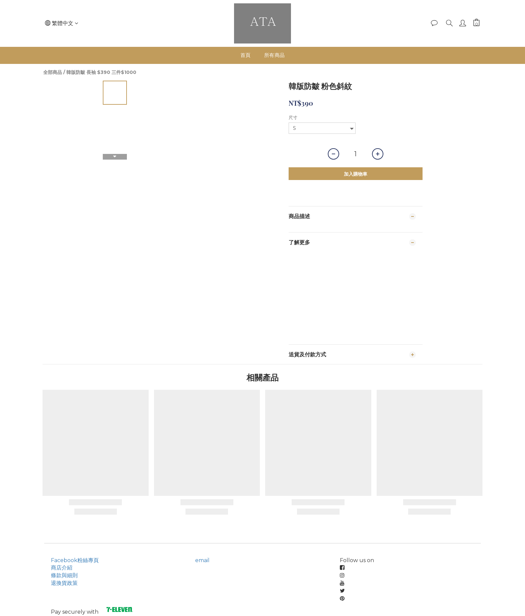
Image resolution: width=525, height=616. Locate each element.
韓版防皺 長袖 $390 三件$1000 (101, 72)
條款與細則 (64, 575)
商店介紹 (61, 567)
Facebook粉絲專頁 (75, 560)
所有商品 (274, 55)
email (202, 560)
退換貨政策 (64, 583)
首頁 (245, 55)
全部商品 (52, 72)
